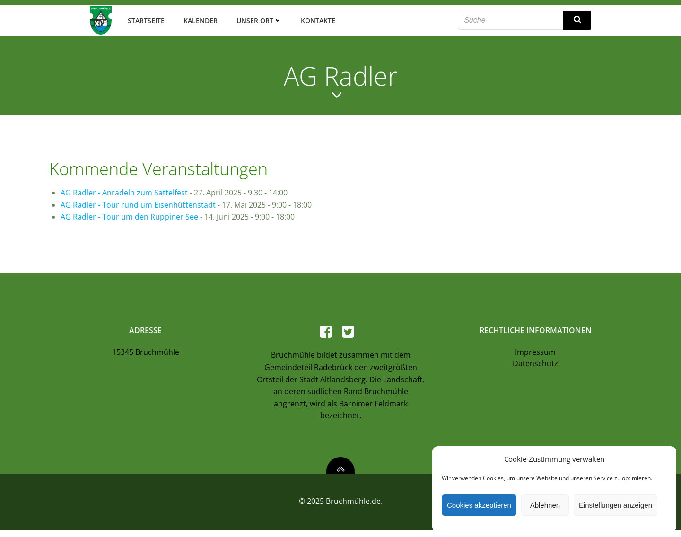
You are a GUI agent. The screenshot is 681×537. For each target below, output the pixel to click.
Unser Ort (257, 18)
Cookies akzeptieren (479, 505)
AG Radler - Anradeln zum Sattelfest (124, 190)
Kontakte (316, 18)
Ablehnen (545, 505)
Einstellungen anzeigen (615, 505)
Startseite (144, 18)
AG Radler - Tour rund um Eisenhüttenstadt (138, 202)
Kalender (199, 18)
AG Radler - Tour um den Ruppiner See (129, 214)
